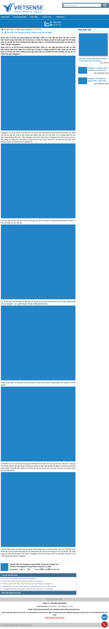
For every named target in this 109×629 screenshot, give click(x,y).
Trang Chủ (28, 7)
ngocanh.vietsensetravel (51, 25)
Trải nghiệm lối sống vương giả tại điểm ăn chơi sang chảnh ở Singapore (27, 589)
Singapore (16, 54)
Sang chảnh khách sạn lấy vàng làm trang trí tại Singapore (22, 581)
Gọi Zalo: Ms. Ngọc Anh (47, 23)
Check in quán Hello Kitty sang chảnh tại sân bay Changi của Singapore (27, 584)
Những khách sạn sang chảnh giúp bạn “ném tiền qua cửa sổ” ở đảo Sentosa (29, 586)
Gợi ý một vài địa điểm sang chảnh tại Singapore (19, 578)
